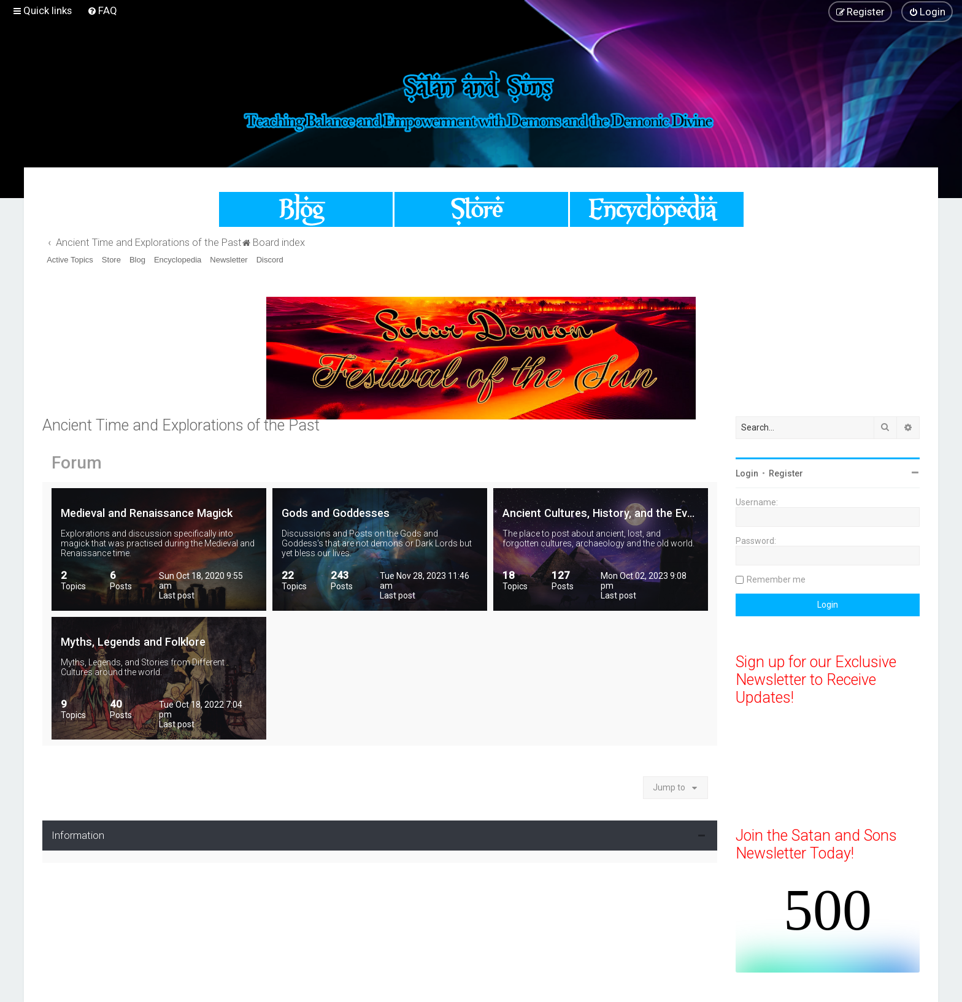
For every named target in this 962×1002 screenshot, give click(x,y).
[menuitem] (102, 10)
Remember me (776, 579)
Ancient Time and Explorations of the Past (181, 425)
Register (786, 473)
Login (747, 473)
